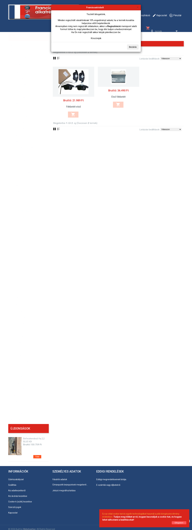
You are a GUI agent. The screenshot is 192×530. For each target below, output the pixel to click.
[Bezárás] (138, 7)
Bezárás (133, 47)
